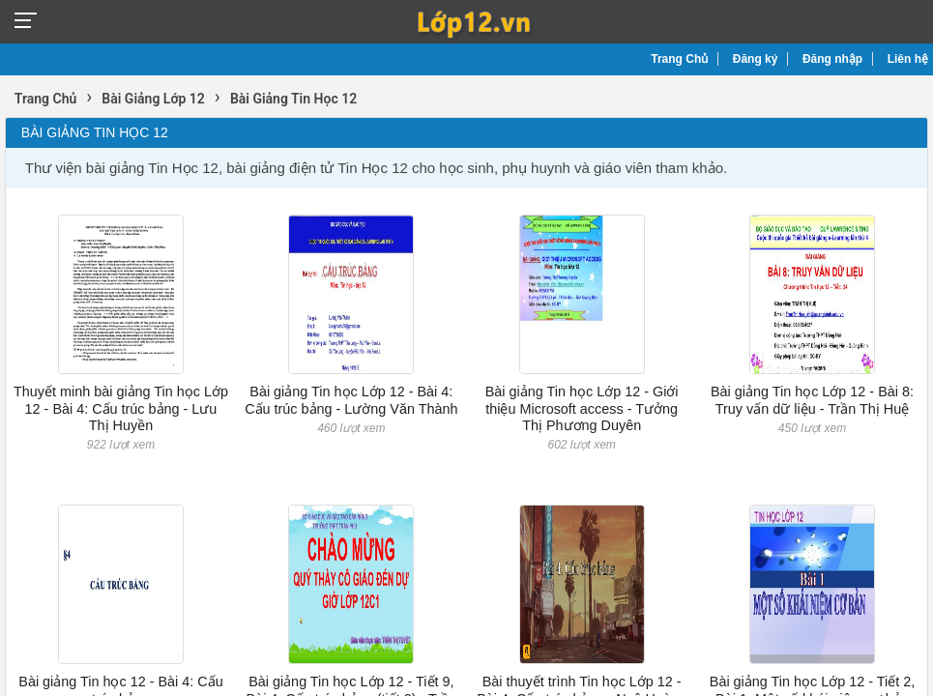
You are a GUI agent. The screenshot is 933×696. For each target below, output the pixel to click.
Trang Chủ (679, 59)
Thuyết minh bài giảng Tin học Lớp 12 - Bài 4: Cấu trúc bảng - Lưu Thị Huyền (121, 408)
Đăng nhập (832, 59)
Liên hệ (908, 59)
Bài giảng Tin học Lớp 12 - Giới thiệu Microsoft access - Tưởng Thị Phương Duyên (582, 408)
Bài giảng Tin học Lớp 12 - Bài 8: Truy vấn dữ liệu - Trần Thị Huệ (812, 400)
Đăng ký (755, 59)
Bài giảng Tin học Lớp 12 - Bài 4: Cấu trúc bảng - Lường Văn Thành (351, 400)
